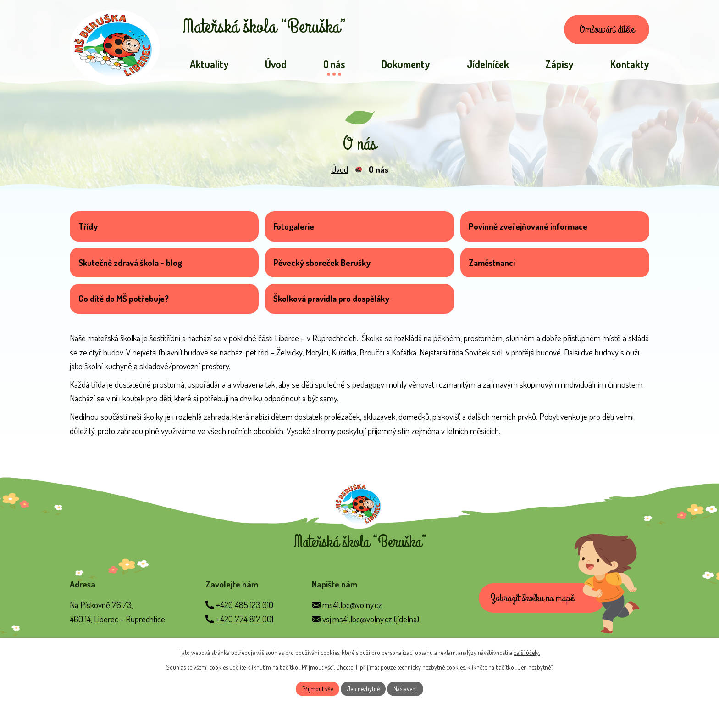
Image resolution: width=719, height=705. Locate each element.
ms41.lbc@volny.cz (352, 613)
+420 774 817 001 (244, 627)
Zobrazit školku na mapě (532, 607)
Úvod (339, 170)
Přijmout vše (317, 689)
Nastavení (405, 689)
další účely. (527, 652)
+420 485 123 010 (244, 613)
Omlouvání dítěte (605, 30)
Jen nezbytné (363, 689)
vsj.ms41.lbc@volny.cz (357, 627)
